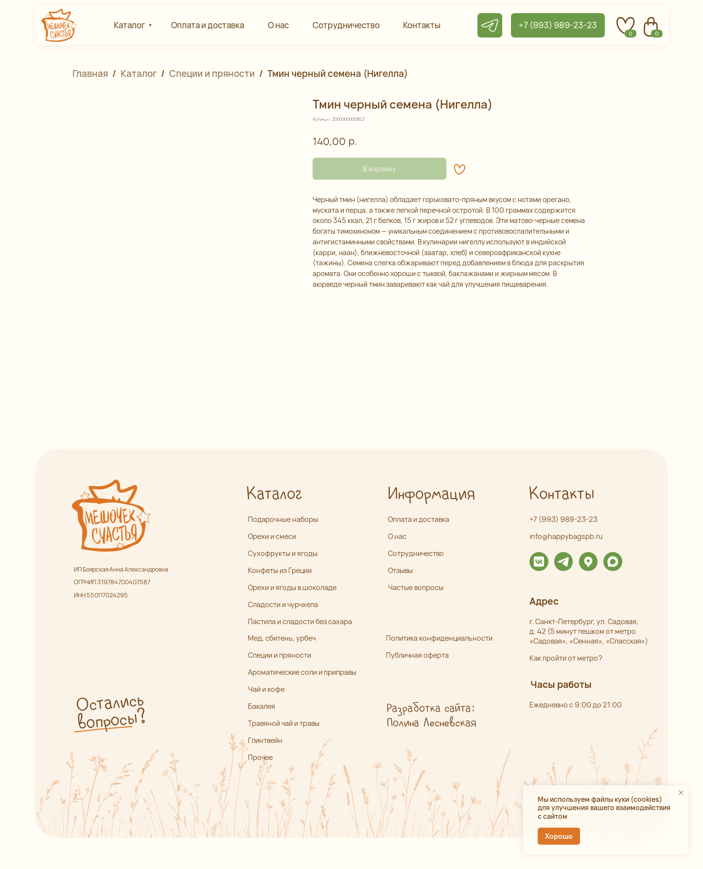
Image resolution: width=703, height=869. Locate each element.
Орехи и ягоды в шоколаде (292, 587)
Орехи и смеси (272, 536)
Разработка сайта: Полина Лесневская (431, 715)
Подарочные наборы (283, 519)
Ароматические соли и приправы (302, 672)
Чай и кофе (266, 689)
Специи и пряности (212, 73)
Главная (90, 73)
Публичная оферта (417, 655)
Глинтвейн (265, 740)
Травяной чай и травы (283, 723)
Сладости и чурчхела (283, 604)
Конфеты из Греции (280, 570)
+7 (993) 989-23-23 (563, 519)
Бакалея (261, 706)
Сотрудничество (416, 553)
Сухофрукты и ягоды (282, 553)
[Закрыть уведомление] (681, 792)
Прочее (260, 757)
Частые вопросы (415, 587)
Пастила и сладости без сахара (300, 621)
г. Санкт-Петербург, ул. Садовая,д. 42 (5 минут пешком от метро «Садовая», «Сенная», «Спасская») (588, 631)
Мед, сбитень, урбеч (282, 638)
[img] (538, 561)
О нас (397, 536)
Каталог (139, 73)
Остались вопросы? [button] (110, 712)
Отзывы (400, 570)
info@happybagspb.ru (566, 536)
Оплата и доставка (418, 519)
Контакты (561, 494)
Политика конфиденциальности (439, 638)
